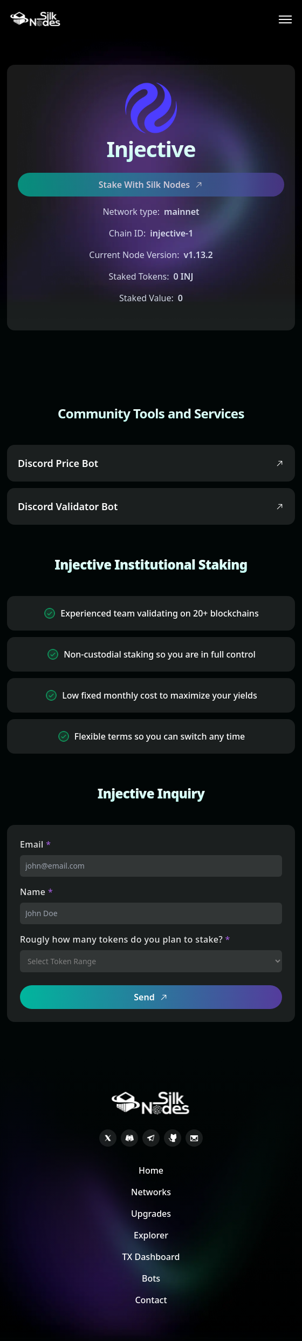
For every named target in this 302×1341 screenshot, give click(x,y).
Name (36, 892)
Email (35, 844)
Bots (151, 1278)
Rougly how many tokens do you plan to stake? (125, 939)
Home (151, 1170)
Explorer (151, 1235)
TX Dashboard (151, 1257)
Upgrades (151, 1214)
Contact (151, 1300)
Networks (151, 1192)
